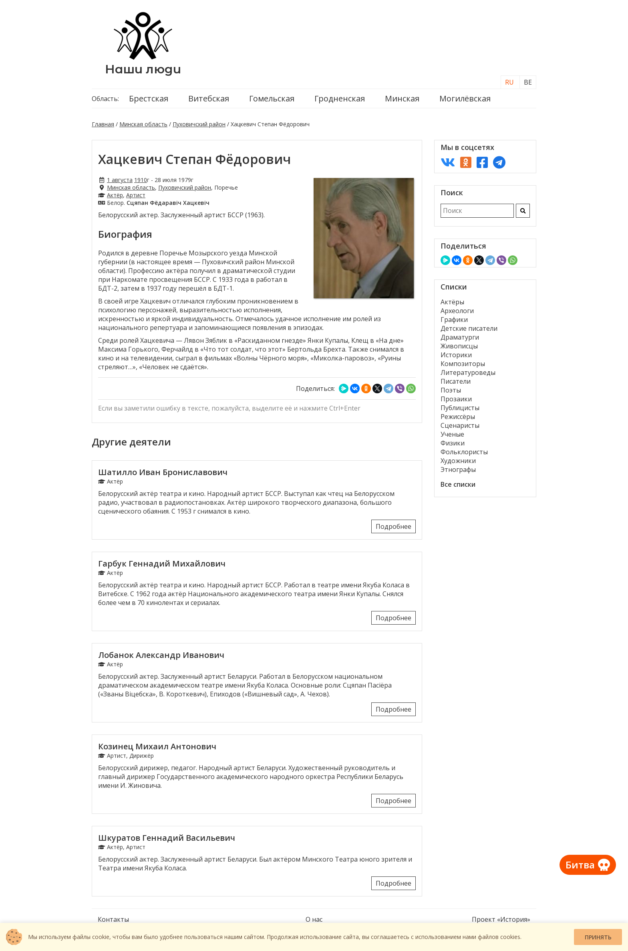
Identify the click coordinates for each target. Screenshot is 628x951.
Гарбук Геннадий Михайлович (161, 563)
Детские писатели (469, 328)
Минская (402, 98)
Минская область (143, 124)
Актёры (452, 301)
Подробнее (393, 526)
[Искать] (523, 211)
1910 (140, 180)
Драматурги (460, 337)
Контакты (113, 919)
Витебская (208, 98)
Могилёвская (465, 98)
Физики (453, 443)
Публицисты (460, 407)
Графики (454, 319)
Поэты (451, 390)
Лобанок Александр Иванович (161, 655)
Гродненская (339, 98)
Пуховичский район (199, 124)
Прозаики (456, 399)
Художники (458, 460)
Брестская (148, 98)
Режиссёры (458, 416)
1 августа (120, 180)
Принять (598, 937)
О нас (314, 919)
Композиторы (463, 363)
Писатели (456, 381)
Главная (103, 124)
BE (528, 82)
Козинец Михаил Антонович (157, 746)
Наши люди (143, 69)
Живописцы (459, 346)
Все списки (458, 484)
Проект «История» (501, 919)
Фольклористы (464, 451)
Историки (456, 354)
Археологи (457, 310)
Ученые (452, 434)
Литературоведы (468, 372)
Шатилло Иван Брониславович (162, 472)
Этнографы (458, 469)
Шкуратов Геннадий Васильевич (166, 837)
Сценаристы (460, 425)
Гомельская (271, 98)
